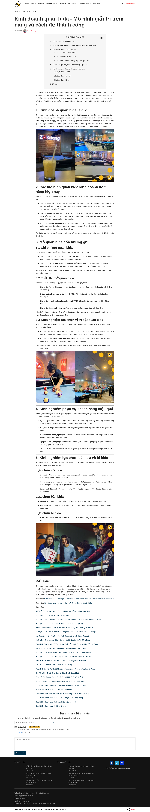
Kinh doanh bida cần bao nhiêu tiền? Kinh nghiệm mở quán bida (68, 603)
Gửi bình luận (20, 753)
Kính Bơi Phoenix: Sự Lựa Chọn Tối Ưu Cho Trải (39, 767)
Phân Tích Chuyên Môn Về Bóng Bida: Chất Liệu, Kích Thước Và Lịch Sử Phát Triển (67, 644)
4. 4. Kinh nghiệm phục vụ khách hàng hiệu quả (69, 65)
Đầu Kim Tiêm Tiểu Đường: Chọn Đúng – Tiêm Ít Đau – (39, 781)
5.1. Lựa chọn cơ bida (62, 72)
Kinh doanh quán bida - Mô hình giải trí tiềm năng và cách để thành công (62, 693)
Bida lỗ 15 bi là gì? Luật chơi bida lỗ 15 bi (51, 706)
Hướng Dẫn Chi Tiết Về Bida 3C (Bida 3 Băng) (53, 615)
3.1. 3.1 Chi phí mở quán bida (65, 52)
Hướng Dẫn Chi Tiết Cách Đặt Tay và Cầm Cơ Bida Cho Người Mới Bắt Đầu (64, 656)
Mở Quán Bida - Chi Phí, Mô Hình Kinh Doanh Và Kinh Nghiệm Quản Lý (62, 636)
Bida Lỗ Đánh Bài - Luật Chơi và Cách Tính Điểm (54, 689)
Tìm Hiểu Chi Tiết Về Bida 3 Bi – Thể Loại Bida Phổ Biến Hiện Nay (60, 677)
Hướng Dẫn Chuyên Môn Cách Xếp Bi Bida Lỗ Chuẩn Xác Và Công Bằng (63, 640)
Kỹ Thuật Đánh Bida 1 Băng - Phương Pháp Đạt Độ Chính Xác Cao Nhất (63, 611)
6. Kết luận (54, 84)
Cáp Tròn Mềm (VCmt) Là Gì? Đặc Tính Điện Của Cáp (39, 774)
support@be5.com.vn (122, 768)
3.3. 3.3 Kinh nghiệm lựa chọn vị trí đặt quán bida (72, 60)
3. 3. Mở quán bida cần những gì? (63, 49)
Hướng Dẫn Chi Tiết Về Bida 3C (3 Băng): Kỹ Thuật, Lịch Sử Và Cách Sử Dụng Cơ (66, 632)
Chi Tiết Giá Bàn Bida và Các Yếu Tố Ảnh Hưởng (54, 665)
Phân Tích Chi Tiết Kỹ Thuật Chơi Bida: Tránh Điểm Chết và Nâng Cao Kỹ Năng (65, 669)
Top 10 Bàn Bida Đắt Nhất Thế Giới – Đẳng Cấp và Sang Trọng (59, 698)
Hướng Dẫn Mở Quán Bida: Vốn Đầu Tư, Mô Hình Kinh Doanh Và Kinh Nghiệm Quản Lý (68, 619)
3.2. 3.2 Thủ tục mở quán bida (65, 56)
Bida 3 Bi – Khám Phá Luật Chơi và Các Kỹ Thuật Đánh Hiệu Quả (60, 681)
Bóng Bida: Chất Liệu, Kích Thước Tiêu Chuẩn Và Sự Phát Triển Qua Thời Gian (65, 627)
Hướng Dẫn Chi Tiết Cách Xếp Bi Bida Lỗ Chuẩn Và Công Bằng (59, 623)
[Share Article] (131, 809)
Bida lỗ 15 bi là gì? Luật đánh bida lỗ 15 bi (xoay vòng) (56, 702)
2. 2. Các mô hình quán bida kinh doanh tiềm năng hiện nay (73, 45)
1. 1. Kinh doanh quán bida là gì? (63, 41)
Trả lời (20, 732)
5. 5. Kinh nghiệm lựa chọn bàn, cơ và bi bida (68, 69)
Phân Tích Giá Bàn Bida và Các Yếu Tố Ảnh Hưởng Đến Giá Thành (61, 660)
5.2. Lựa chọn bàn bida (62, 76)
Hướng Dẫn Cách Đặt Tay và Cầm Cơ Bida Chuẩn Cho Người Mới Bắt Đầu (63, 652)
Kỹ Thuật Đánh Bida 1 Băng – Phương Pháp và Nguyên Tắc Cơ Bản (61, 648)
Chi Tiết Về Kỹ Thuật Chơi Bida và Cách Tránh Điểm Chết (57, 673)
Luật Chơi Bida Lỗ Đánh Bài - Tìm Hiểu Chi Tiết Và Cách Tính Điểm (61, 685)
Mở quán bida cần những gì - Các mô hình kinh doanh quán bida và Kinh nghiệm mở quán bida (79, 599)
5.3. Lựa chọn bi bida (62, 80)
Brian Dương (31, 31)
